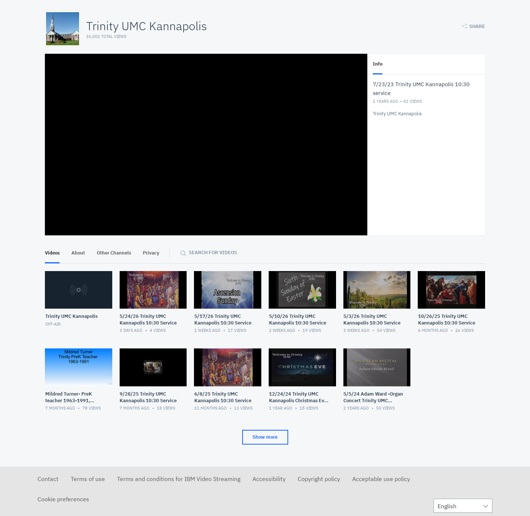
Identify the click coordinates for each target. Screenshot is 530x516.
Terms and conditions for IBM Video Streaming (178, 478)
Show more (265, 437)
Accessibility (269, 478)
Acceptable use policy (381, 478)
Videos (52, 253)
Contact (48, 478)
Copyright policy (319, 478)
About (78, 253)
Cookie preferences (63, 499)
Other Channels (114, 253)
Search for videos (213, 252)
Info (377, 64)
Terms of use (88, 478)
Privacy (151, 253)
